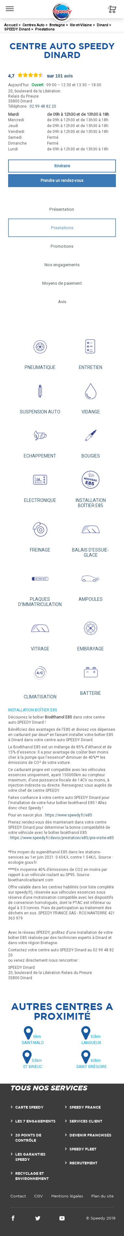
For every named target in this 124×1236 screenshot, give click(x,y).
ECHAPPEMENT (40, 440)
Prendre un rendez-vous (62, 180)
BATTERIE (90, 677)
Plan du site (102, 1196)
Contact (18, 1196)
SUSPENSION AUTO (40, 395)
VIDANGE (90, 395)
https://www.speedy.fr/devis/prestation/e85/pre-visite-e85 (62, 838)
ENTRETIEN (90, 351)
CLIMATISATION (40, 678)
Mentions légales (67, 1196)
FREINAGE (40, 534)
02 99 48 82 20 (43, 106)
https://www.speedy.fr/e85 (68, 815)
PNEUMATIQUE (40, 351)
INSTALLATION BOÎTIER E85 (90, 486)
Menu (10, 5)
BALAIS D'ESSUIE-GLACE (90, 536)
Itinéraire (62, 166)
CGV (38, 1196)
